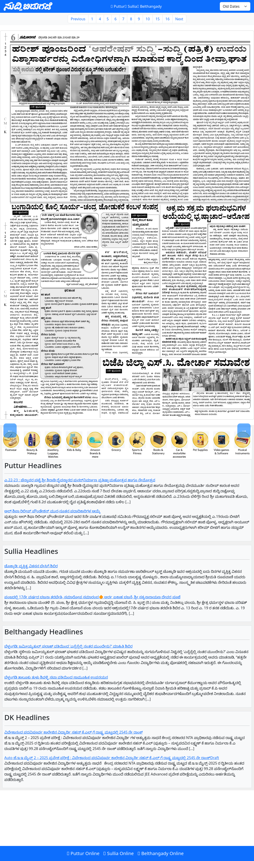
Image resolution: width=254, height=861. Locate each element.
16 (167, 18)
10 (148, 18)
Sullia (131, 6)
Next (179, 18)
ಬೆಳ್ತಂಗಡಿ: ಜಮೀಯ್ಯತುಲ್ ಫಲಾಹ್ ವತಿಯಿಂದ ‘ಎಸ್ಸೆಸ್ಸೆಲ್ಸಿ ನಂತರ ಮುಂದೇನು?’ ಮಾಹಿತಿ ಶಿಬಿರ (68, 646)
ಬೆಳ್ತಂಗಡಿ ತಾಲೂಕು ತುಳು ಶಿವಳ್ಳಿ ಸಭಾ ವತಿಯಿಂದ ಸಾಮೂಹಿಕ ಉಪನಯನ (56, 677)
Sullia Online (118, 853)
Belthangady (149, 6)
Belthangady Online (160, 853)
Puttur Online (83, 853)
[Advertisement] (127, 828)
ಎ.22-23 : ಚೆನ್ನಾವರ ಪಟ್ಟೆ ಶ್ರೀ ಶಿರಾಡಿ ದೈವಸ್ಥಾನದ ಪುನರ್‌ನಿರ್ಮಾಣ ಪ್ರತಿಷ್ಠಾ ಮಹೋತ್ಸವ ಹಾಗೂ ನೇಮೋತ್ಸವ (79, 479)
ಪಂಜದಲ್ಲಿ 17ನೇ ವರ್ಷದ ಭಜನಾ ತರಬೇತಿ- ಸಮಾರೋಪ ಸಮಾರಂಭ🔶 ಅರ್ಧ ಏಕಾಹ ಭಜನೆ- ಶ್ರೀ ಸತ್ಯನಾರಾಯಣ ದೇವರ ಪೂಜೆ (92, 596)
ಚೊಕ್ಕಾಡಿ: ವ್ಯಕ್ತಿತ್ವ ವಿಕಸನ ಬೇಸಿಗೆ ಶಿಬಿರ (31, 565)
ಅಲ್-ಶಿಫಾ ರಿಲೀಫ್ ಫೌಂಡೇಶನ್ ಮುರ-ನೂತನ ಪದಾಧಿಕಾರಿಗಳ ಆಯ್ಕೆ (52, 510)
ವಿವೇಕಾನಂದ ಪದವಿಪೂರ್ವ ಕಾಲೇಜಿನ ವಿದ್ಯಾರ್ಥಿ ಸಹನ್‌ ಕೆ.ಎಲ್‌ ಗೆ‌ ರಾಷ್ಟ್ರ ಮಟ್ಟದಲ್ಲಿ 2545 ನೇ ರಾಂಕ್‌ (73, 732)
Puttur (117, 6)
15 (158, 18)
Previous (78, 18)
